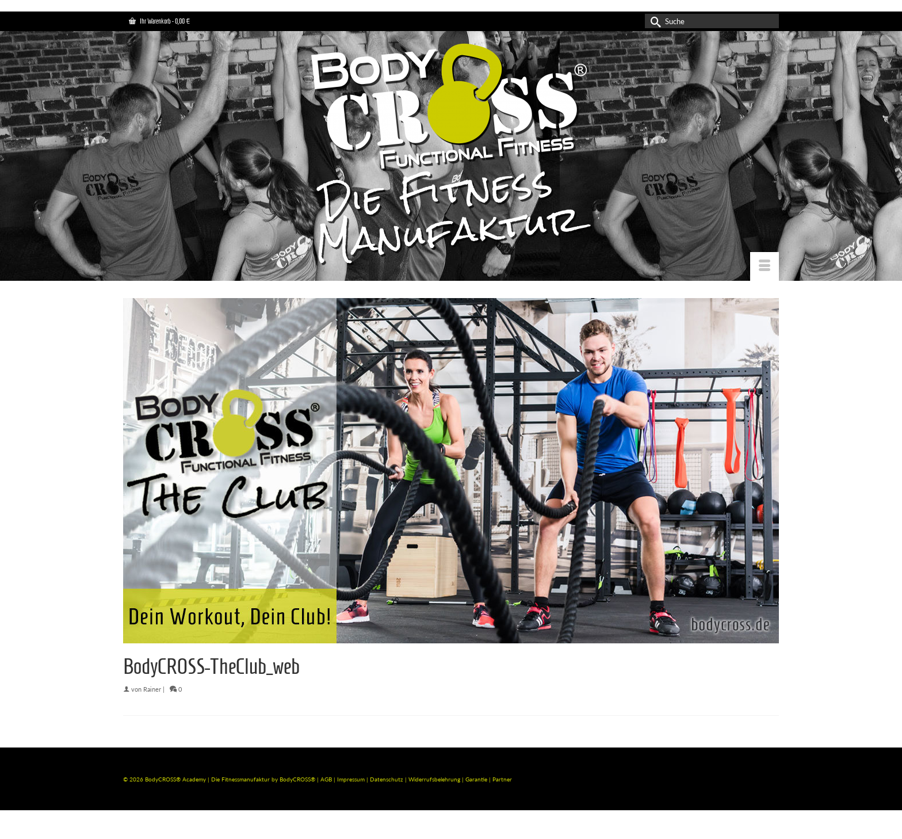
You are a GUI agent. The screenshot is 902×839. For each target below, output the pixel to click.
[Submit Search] (653, 21)
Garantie (477, 779)
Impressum (351, 779)
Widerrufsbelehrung (435, 779)
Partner (502, 779)
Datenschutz (387, 779)
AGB (326, 779)
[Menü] (764, 266)
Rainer (152, 689)
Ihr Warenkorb (159, 21)
